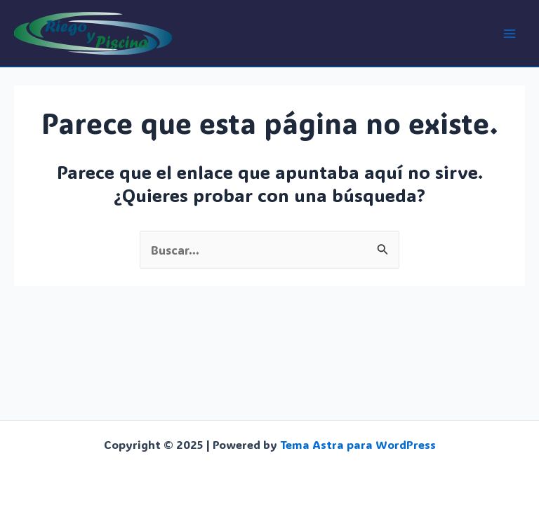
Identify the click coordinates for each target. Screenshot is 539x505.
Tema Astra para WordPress (358, 444)
